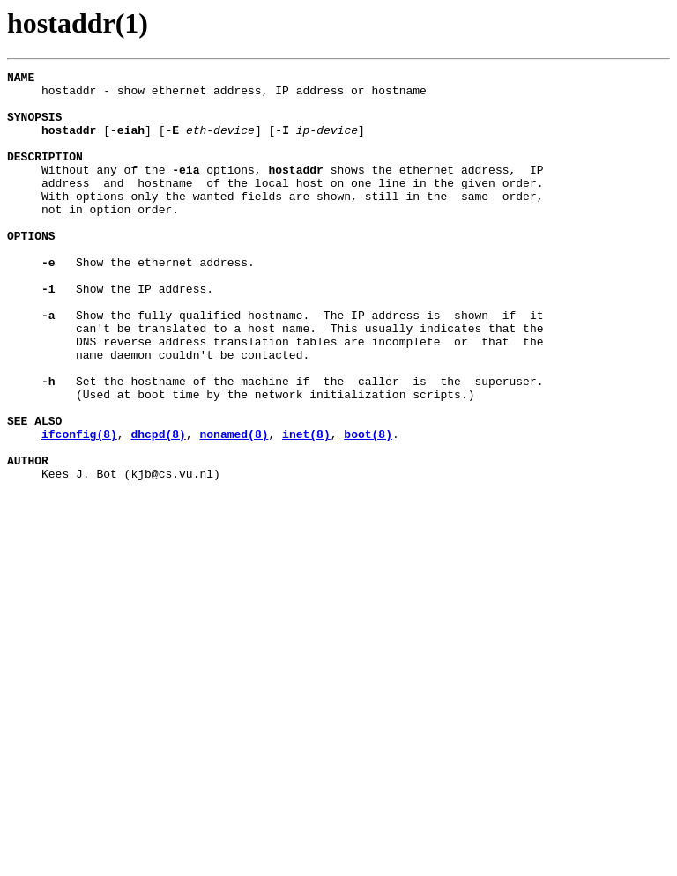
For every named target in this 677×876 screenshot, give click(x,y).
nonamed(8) (233, 508)
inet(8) (306, 508)
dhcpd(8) (157, 508)
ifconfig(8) (79, 508)
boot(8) (368, 508)
